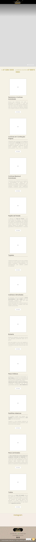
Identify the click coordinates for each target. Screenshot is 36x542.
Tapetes (11, 255)
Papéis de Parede (14, 216)
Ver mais (18, 111)
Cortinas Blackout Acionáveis (14, 177)
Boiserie (11, 334)
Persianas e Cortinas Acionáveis (15, 98)
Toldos (10, 492)
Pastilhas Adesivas (14, 413)
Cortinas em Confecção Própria (16, 138)
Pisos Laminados (14, 453)
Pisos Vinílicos (13, 374)
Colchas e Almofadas (15, 295)
